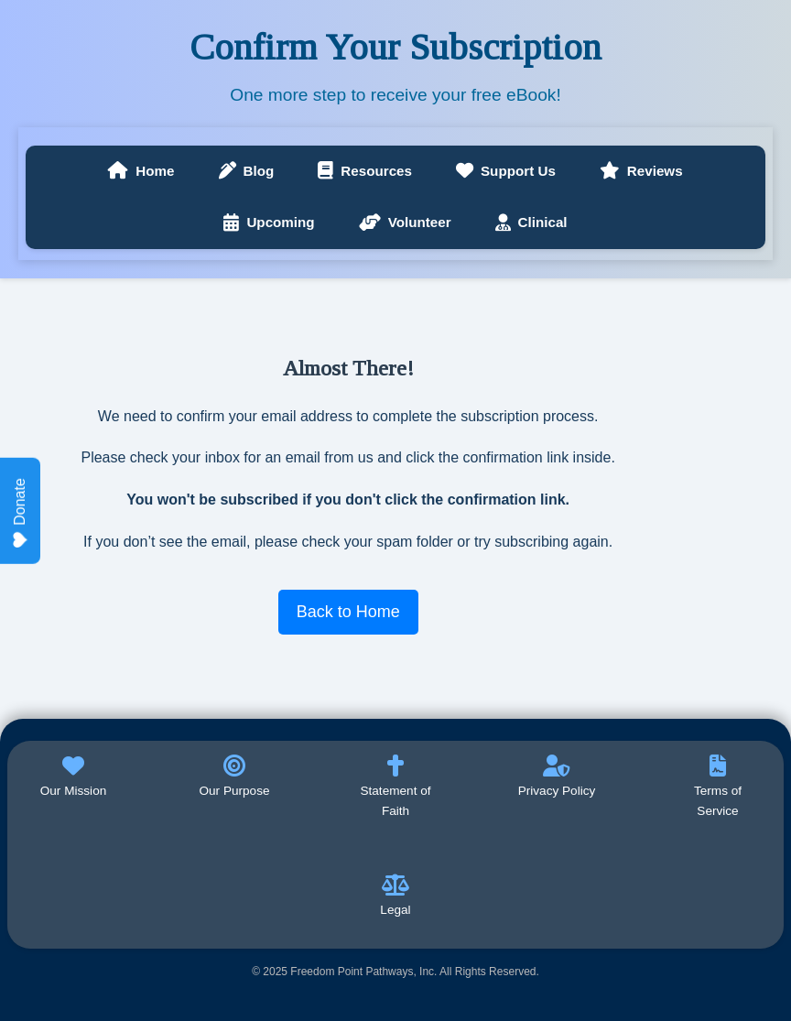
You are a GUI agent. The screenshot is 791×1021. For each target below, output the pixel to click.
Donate (20, 513)
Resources (365, 170)
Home (141, 170)
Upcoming (268, 223)
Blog (247, 170)
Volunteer (405, 223)
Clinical (531, 223)
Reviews (641, 170)
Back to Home (348, 612)
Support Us (506, 170)
